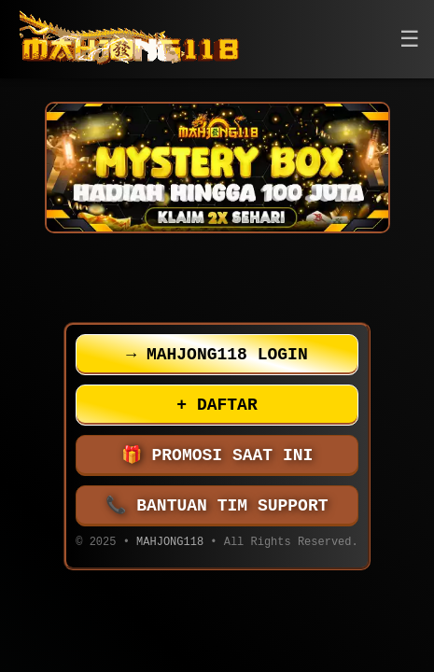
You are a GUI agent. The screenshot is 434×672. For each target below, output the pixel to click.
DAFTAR (216, 405)
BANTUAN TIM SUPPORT (217, 506)
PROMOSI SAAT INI (217, 455)
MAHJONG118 (169, 544)
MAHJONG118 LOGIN (216, 354)
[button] (409, 39)
